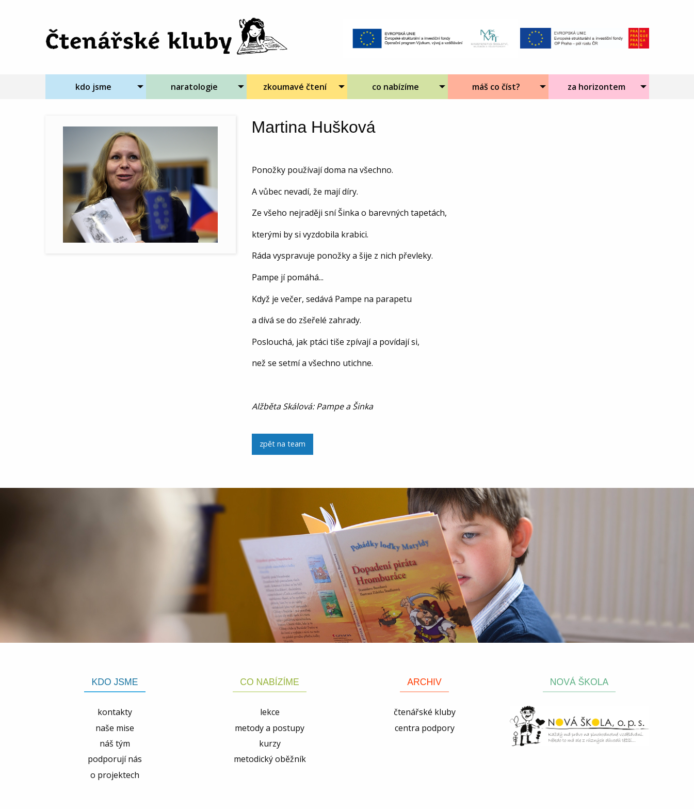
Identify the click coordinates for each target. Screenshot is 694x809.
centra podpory (425, 728)
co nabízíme (395, 86)
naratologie (194, 86)
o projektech (114, 775)
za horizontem (596, 86)
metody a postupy (269, 728)
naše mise (114, 728)
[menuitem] (95, 86)
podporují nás (115, 759)
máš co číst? (496, 86)
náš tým (115, 743)
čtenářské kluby (425, 712)
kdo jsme (93, 86)
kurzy (270, 743)
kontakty (115, 712)
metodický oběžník (270, 759)
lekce (270, 712)
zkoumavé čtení (295, 86)
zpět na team (282, 444)
